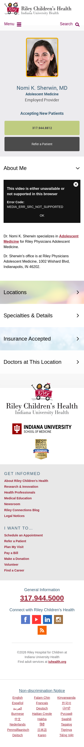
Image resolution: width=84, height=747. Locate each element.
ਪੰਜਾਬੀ (66, 708)
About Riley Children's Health (26, 481)
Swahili (66, 719)
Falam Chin (42, 697)
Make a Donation (16, 559)
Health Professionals (19, 492)
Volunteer (11, 564)
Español (17, 703)
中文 (18, 719)
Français (42, 703)
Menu (9, 24)
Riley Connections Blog (21, 510)
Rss (42, 630)
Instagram (58, 619)
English (18, 697)
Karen (42, 735)
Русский (66, 714)
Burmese (17, 714)
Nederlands (18, 724)
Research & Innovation (21, 486)
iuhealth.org (57, 661)
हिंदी (42, 724)
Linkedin (47, 619)
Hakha (41, 719)
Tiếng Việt (66, 735)
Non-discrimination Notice (42, 690)
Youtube (36, 619)
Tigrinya (66, 730)
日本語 (42, 730)
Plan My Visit (14, 547)
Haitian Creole (42, 714)
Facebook (25, 619)
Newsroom (12, 504)
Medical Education (18, 498)
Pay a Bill (11, 553)
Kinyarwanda (66, 697)
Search (66, 24)
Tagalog (66, 724)
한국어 (66, 703)
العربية (17, 708)
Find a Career (14, 570)
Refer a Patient (42, 144)
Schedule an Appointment (23, 535)
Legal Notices (14, 516)
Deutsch (42, 708)
